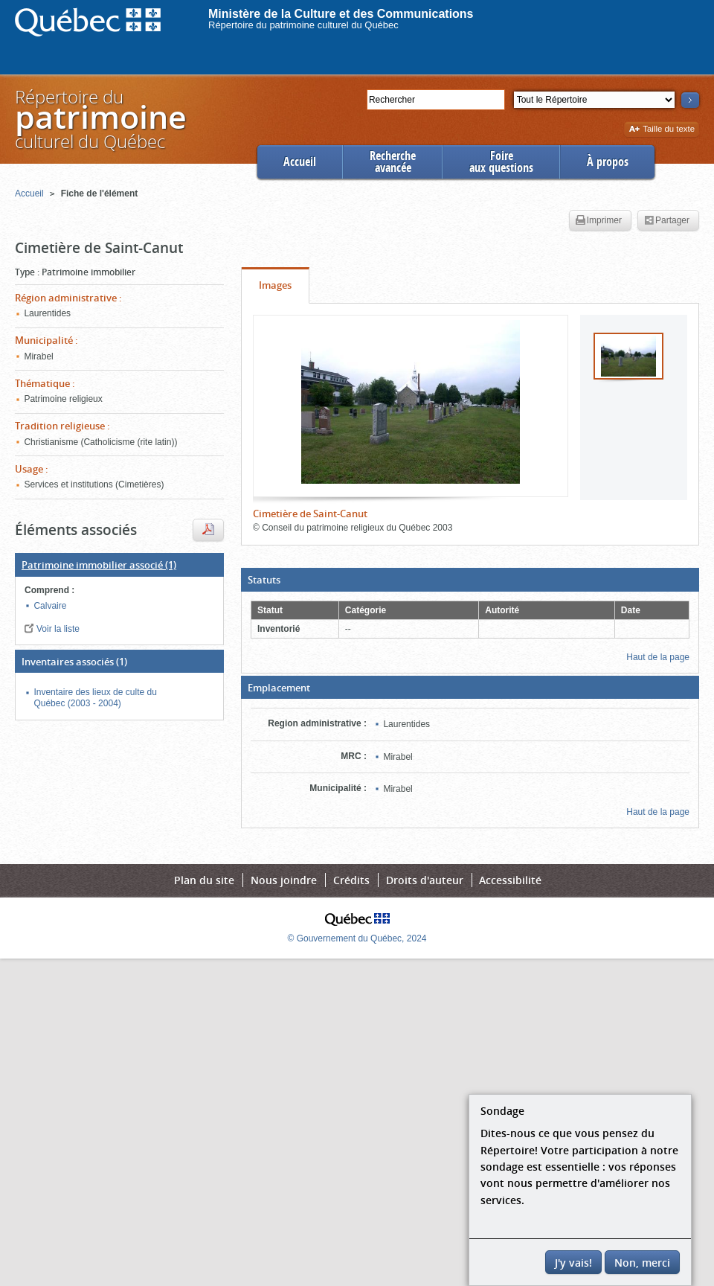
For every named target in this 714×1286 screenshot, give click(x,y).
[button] (470, 580)
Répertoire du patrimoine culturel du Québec (303, 25)
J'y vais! (573, 1262)
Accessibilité (510, 880)
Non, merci (642, 1262)
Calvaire (49, 606)
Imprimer (599, 221)
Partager (666, 221)
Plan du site (204, 880)
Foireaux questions (501, 162)
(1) (99, 565)
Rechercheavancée (393, 162)
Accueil (299, 162)
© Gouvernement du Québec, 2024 (357, 938)
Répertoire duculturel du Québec (99, 118)
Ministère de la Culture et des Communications (341, 13)
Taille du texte (661, 130)
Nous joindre (284, 880)
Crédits (351, 880)
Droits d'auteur (424, 880)
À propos (607, 162)
